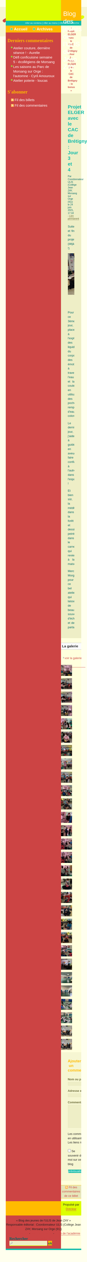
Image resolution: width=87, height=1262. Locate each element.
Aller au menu (50, 23)
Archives (45, 29)
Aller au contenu (33, 23)
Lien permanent (73, 217)
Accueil (21, 29)
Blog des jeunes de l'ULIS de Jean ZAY (72, 15)
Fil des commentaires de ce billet (71, 1192)
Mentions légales (17, 1233)
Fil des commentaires (31, 105)
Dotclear (71, 1209)
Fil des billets (25, 100)
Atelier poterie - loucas (30, 80)
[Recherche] (28, 1243)
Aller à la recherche (69, 23)
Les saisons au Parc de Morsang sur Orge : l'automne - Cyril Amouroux (34, 71)
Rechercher (18, 1238)
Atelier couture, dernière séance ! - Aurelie (31, 50)
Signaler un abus (41, 1233)
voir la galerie (72, 658)
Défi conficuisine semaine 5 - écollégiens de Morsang (34, 59)
